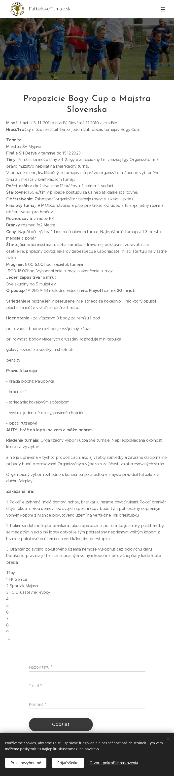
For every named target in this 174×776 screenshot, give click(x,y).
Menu (163, 9)
